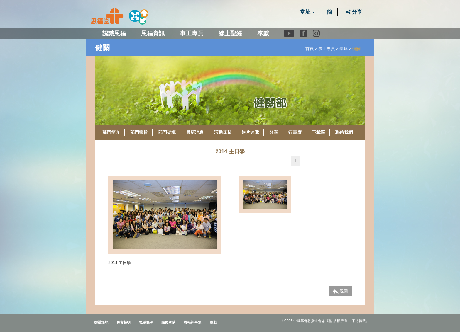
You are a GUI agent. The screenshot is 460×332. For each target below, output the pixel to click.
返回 (340, 291)
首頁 (309, 48)
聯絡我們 (344, 132)
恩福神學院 (192, 322)
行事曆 (295, 132)
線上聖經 (230, 33)
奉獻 (263, 33)
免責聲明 (123, 322)
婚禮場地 (101, 322)
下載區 (318, 132)
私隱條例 (146, 322)
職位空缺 (168, 322)
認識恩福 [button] (114, 33)
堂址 (307, 12)
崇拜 (343, 48)
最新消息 (195, 132)
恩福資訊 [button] (153, 33)
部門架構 (167, 132)
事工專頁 (326, 48)
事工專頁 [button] (191, 33)
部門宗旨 (139, 132)
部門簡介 (111, 132)
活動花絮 (222, 132)
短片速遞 (250, 132)
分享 (354, 12)
